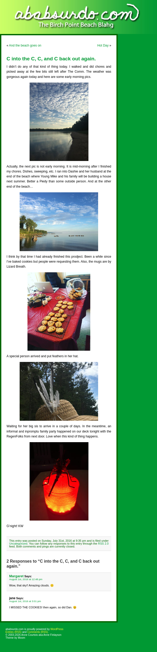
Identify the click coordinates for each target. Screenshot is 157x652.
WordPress (57, 629)
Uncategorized (18, 543)
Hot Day (103, 45)
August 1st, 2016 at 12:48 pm (25, 579)
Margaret (16, 576)
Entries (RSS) (13, 632)
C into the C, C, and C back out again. (51, 58)
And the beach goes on (25, 45)
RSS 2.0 (103, 543)
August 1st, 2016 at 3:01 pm (25, 601)
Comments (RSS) (37, 632)
